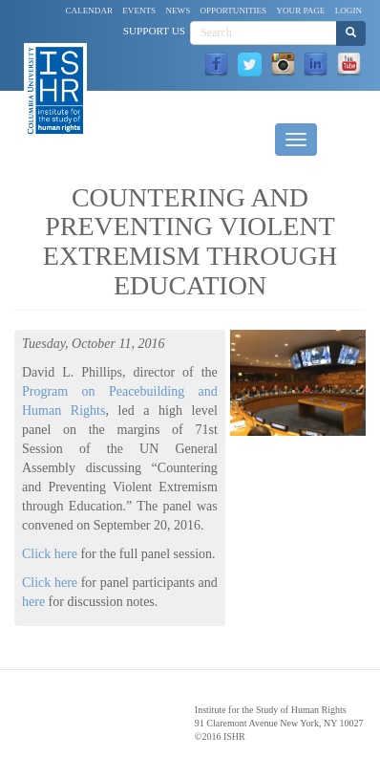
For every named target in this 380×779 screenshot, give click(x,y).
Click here (49, 554)
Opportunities (234, 10)
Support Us (154, 30)
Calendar (90, 10)
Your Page (300, 10)
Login (348, 10)
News (177, 10)
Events (139, 10)
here (33, 602)
